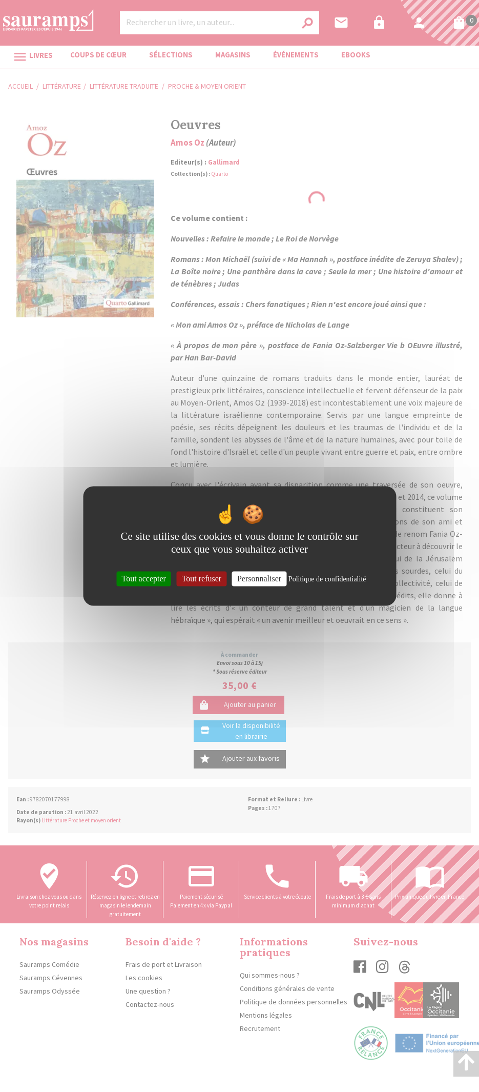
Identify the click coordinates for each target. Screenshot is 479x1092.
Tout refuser (202, 578)
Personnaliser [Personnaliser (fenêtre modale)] (259, 578)
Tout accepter (144, 578)
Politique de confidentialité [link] (327, 579)
